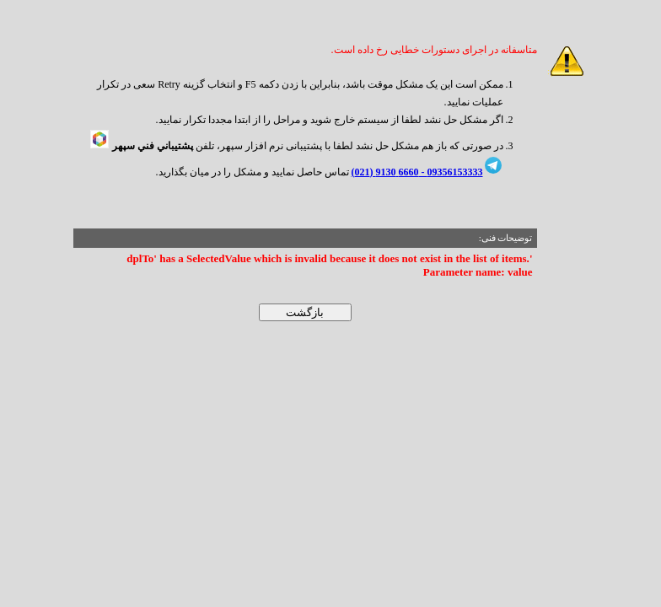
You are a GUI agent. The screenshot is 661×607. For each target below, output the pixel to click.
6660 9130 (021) (385, 172)
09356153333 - (451, 172)
